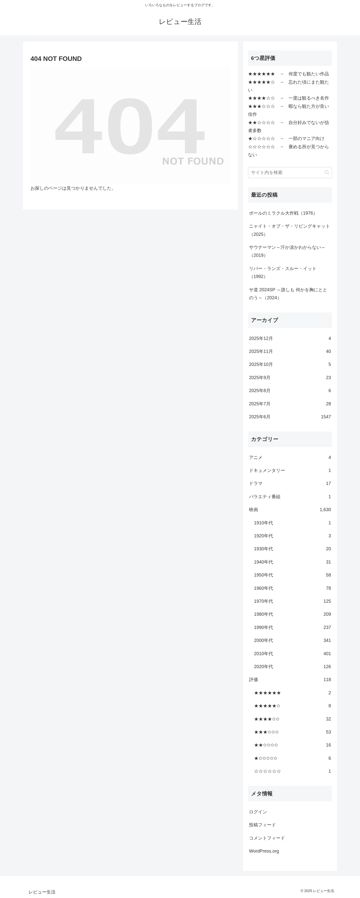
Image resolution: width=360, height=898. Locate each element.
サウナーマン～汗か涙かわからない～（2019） (287, 251)
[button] (326, 172)
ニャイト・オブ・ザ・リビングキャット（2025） (289, 230)
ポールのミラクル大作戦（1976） (283, 213)
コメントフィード (267, 838)
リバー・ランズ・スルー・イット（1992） (282, 272)
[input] (290, 172)
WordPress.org (264, 851)
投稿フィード (262, 824)
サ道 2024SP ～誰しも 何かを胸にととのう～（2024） (288, 293)
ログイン (258, 811)
